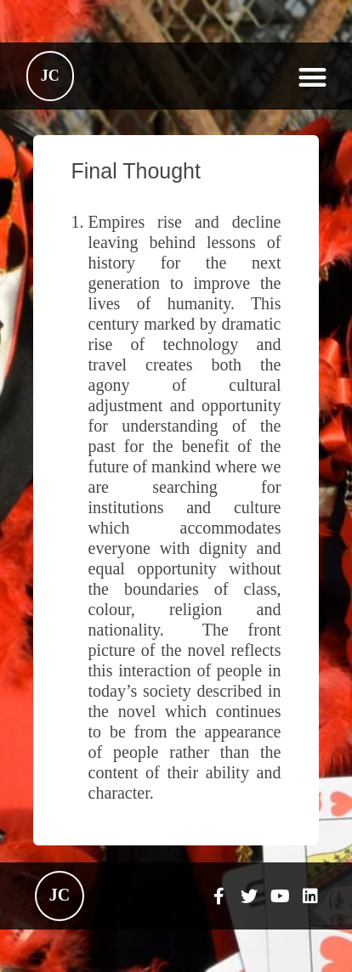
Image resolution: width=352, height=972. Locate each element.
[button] (312, 76)
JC (50, 75)
